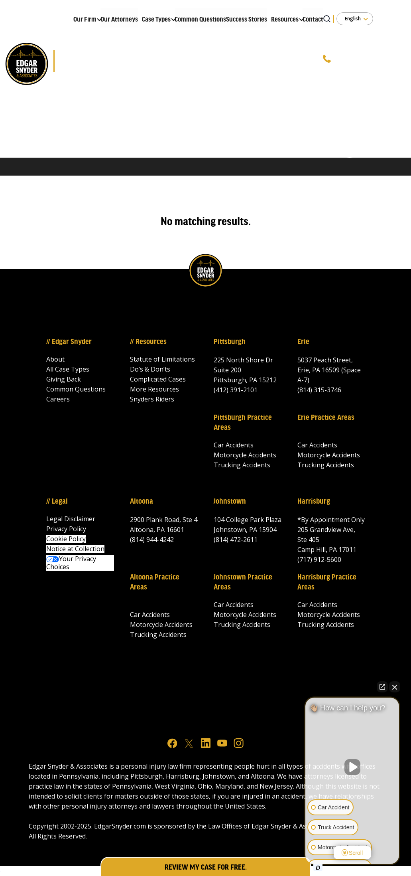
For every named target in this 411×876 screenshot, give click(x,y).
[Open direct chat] (382, 686)
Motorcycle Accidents (245, 455)
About (55, 359)
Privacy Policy (66, 529)
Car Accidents (234, 445)
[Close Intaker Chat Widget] (394, 686)
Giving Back (63, 379)
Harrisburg (313, 502)
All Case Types (67, 369)
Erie (303, 342)
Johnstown (230, 502)
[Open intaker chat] (318, 867)
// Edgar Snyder (69, 342)
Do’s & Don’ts (150, 369)
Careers (58, 399)
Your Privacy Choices (71, 562)
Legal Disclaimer (70, 519)
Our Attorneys (119, 20)
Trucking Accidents (242, 465)
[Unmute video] (352, 767)
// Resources (148, 342)
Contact (313, 20)
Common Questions (200, 20)
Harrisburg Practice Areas (326, 582)
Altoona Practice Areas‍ (154, 582)
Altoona (141, 502)
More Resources (154, 389)
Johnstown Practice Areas (243, 582)
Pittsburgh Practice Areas (243, 423)
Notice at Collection (75, 548)
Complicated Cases (158, 379)
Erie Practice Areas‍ (325, 418)
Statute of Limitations (162, 359)
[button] (84, 18)
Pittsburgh (230, 342)
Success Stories (246, 20)
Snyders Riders (152, 399)
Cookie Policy (66, 538)
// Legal (57, 502)
